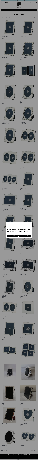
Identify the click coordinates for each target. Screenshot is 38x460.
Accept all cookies (25, 235)
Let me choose (12, 235)
